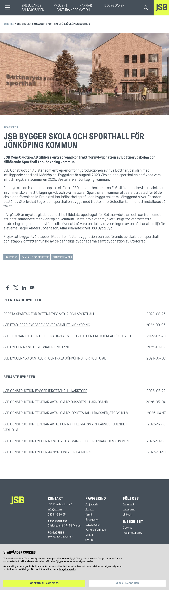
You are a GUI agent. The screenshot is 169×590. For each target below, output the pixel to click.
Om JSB (89, 540)
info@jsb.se (55, 509)
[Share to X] (15, 287)
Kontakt (89, 534)
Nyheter (8, 24)
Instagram (129, 509)
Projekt (60, 5)
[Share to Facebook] (7, 287)
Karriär (86, 5)
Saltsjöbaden (32, 10)
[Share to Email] (32, 287)
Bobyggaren (114, 5)
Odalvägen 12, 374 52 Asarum (64, 525)
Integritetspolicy (132, 532)
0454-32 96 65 (57, 514)
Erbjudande (31, 5)
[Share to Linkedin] (24, 287)
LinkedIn (127, 514)
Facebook (128, 504)
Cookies (127, 527)
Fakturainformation (73, 10)
